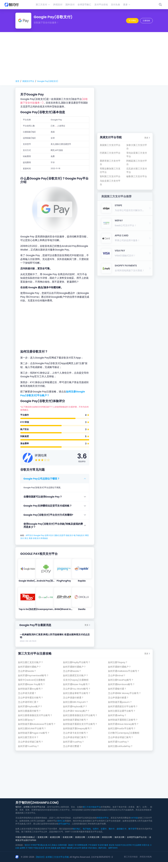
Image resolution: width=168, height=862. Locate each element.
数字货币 (132, 828)
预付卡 (112, 828)
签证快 (111, 845)
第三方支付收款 (131, 856)
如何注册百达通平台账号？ (121, 710)
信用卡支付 (49, 535)
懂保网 (69, 848)
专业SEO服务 (103, 845)
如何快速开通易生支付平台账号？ (80, 724)
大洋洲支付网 (93, 837)
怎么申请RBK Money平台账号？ (124, 693)
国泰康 (53, 848)
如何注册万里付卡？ (28, 737)
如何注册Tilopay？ (118, 662)
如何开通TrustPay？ (73, 741)
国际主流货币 (59, 535)
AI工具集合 (52, 845)
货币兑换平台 (64, 823)
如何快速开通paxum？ (120, 702)
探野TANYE (113, 848)
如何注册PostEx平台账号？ (122, 728)
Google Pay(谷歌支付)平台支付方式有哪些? (48, 515)
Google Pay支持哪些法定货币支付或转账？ (47, 505)
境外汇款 (61, 820)
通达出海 (43, 845)
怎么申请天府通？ (27, 693)
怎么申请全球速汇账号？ (75, 737)
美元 (26, 538)
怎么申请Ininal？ (117, 675)
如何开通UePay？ (117, 715)
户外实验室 (92, 845)
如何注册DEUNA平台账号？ (32, 728)
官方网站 (132, 20)
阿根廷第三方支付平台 (136, 162)
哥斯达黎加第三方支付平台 (110, 170)
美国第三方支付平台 (110, 145)
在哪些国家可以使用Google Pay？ (42, 496)
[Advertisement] (84, 56)
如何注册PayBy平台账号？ (76, 662)
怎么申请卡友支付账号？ (75, 732)
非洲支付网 (67, 837)
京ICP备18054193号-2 (102, 856)
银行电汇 (77, 828)
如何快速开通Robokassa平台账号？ (37, 724)
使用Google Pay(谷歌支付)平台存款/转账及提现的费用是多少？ (53, 525)
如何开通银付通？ (117, 688)
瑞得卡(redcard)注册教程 (31, 679)
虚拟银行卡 (121, 828)
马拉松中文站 (120, 845)
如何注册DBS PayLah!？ (75, 702)
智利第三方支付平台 (110, 176)
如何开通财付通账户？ (29, 666)
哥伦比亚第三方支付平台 (136, 154)
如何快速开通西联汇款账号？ (123, 719)
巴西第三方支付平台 (110, 152)
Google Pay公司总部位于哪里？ (41, 478)
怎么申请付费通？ (72, 746)
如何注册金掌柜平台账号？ (76, 693)
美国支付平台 (28, 81)
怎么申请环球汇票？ (28, 702)
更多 (87, 625)
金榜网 (22, 848)
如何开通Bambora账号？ (121, 684)
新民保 (84, 848)
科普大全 (145, 845)
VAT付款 (134, 817)
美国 (30, 538)
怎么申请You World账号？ (76, 688)
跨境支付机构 (146, 856)
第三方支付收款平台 (92, 806)
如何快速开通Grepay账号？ (77, 728)
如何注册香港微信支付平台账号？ (35, 715)
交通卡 (104, 828)
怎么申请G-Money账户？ (76, 710)
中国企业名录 (38, 848)
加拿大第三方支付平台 (136, 146)
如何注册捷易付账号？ (29, 710)
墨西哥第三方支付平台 (110, 162)
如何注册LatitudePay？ (120, 746)
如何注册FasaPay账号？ (121, 679)
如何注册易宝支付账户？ (75, 675)
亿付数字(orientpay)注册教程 (123, 732)
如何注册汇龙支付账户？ (30, 662)
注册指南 (146, 20)
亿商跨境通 (62, 845)
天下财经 (29, 848)
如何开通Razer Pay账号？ (31, 684)
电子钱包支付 (79, 535)
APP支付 (29, 535)
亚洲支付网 (42, 837)
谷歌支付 (36, 538)
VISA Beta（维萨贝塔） (98, 848)
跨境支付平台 (103, 817)
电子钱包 (87, 828)
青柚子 (64, 848)
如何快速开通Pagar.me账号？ (34, 732)
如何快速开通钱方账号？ (75, 719)
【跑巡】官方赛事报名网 (77, 845)
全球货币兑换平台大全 (137, 837)
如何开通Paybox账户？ (30, 706)
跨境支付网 (107, 837)
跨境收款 (44, 538)
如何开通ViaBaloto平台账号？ (123, 671)
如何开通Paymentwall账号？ (33, 675)
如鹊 (58, 848)
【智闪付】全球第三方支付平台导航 (52, 856)
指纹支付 (69, 535)
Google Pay (38, 535)
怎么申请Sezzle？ (27, 671)
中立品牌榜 (136, 845)
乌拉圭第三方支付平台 (110, 182)
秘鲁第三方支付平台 (136, 176)
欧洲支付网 (55, 837)
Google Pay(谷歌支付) (47, 81)
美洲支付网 (80, 837)
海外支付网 (119, 837)
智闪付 (27, 845)
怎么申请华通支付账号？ (30, 697)
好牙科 (129, 845)
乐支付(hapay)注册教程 (76, 679)
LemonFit (77, 848)
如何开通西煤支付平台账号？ (123, 706)
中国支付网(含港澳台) (25, 837)
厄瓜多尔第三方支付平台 (136, 170)
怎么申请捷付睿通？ (73, 697)
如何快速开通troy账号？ (30, 688)
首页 (17, 81)
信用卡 (96, 828)
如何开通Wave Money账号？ (123, 724)
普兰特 (47, 848)
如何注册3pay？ (26, 719)
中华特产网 (35, 845)
